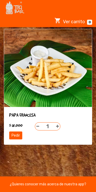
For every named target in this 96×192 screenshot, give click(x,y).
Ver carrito (73, 21)
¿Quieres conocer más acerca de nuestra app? (48, 184)
